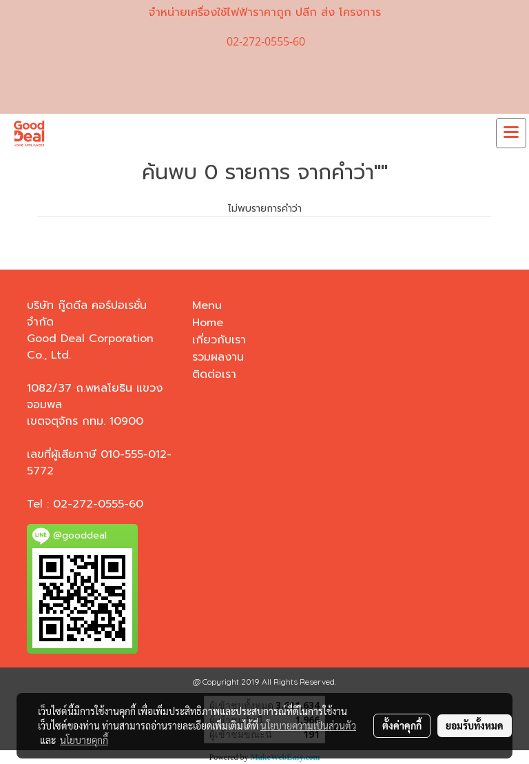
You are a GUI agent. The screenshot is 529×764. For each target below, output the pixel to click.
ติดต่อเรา (214, 374)
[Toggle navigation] (511, 133)
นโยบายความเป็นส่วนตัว (308, 725)
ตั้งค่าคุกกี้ (402, 725)
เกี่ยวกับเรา (219, 340)
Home (207, 322)
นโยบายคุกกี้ (84, 740)
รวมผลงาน (218, 357)
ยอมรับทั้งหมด (475, 725)
